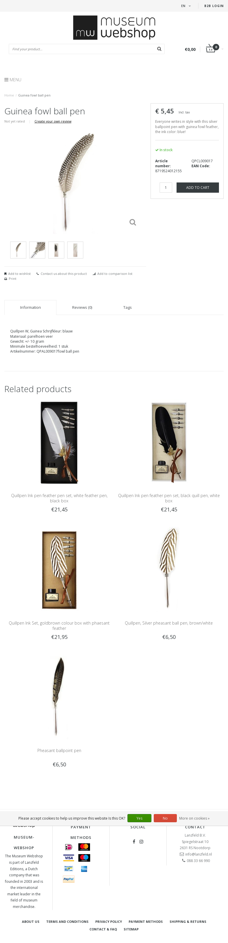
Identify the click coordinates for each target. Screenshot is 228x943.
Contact (195, 827)
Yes (139, 818)
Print (12, 278)
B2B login (214, 6)
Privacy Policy (108, 921)
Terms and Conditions (67, 921)
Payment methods (146, 921)
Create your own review (52, 121)
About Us (30, 921)
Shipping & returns (188, 921)
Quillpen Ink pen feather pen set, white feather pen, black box (59, 498)
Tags (127, 307)
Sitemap (131, 929)
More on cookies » (194, 818)
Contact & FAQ (103, 929)
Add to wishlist (19, 273)
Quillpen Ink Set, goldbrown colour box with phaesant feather (59, 625)
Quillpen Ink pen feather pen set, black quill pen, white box (169, 498)
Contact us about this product (64, 273)
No (165, 818)
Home (9, 95)
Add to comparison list (114, 273)
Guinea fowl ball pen (34, 95)
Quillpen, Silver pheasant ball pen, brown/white (169, 623)
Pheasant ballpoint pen (59, 750)
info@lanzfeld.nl (198, 854)
